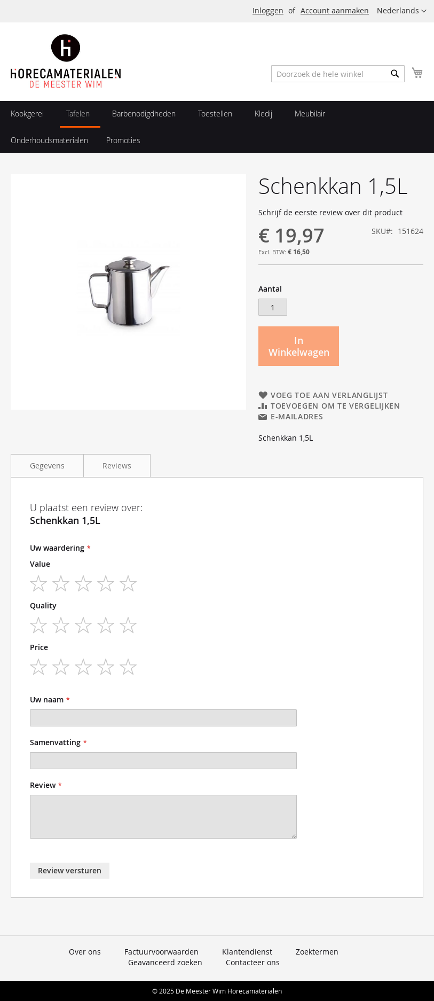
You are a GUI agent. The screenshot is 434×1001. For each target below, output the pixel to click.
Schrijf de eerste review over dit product (330, 212)
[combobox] (338, 73)
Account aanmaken (335, 10)
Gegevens (47, 465)
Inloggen (267, 10)
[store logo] (66, 61)
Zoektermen (317, 952)
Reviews (116, 465)
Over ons (85, 952)
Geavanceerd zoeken (165, 962)
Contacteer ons (253, 962)
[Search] (395, 73)
